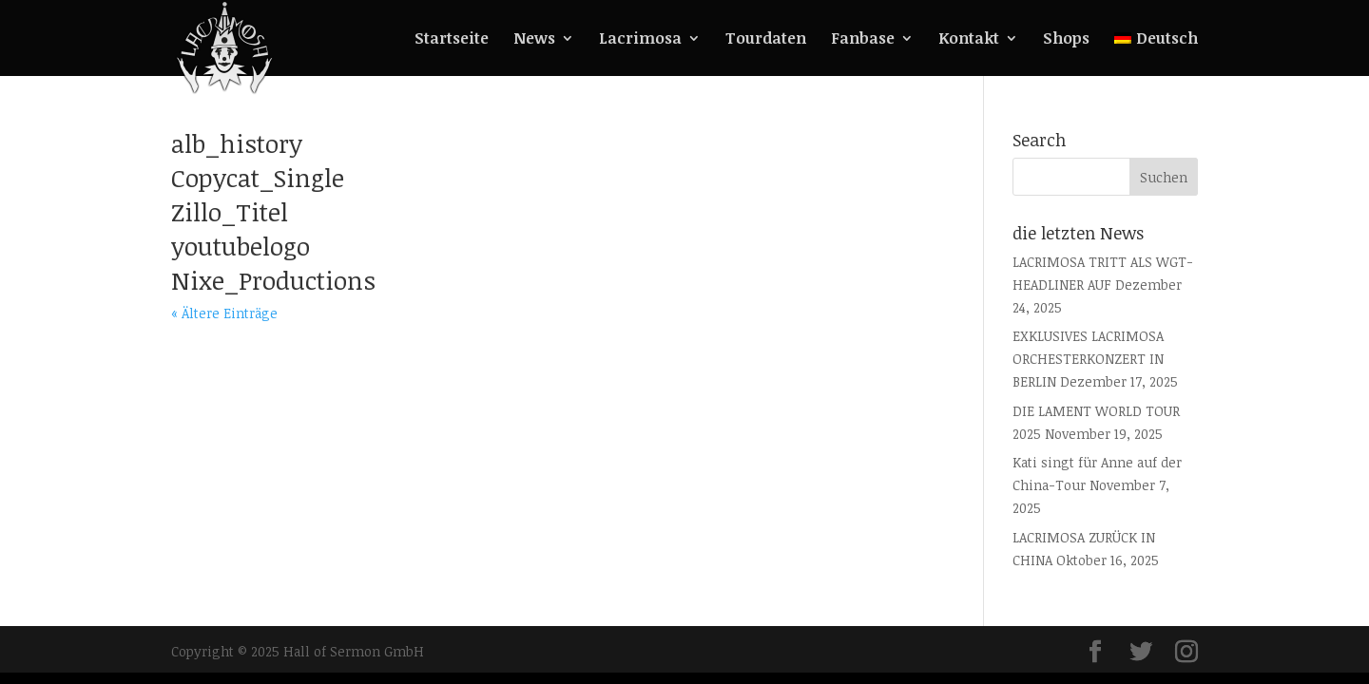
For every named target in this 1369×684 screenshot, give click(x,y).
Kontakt (968, 39)
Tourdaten (765, 39)
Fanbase (863, 39)
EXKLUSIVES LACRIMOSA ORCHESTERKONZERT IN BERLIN (1088, 358)
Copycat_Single (257, 178)
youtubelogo (240, 246)
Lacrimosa (640, 39)
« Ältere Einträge (224, 313)
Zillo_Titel (229, 212)
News (534, 39)
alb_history (236, 143)
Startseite (452, 39)
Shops (1066, 39)
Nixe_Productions (273, 280)
